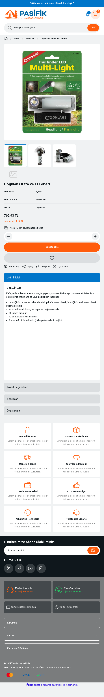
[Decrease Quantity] (8, 236)
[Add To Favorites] (52, 258)
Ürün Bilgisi (13, 277)
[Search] (52, 28)
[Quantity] (52, 236)
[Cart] (95, 14)
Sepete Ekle (52, 247)
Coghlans (40, 207)
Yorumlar (12, 399)
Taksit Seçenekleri (17, 387)
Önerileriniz (13, 410)
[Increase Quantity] (95, 236)
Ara (93, 27)
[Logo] (26, 14)
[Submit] (93, 550)
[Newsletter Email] (52, 550)
